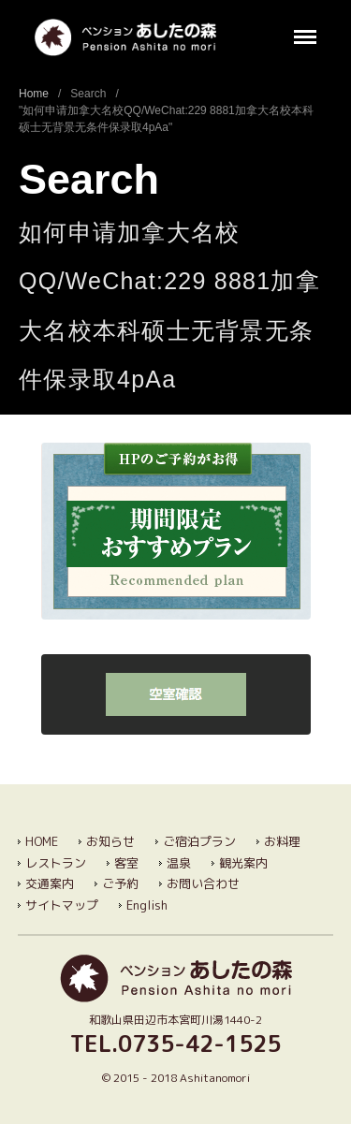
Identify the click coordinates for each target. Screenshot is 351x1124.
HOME (41, 841)
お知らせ (110, 841)
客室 (126, 862)
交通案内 (49, 883)
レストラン (55, 862)
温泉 (179, 862)
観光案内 (243, 862)
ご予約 (120, 883)
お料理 (282, 841)
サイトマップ (61, 905)
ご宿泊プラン (199, 841)
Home (34, 93)
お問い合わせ (203, 883)
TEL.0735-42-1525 (175, 1043)
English (147, 905)
